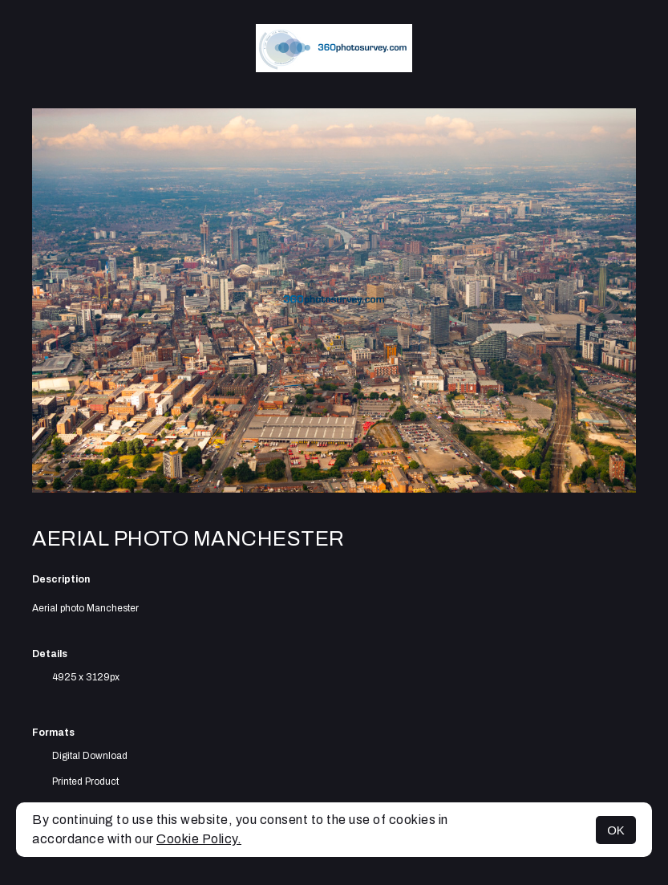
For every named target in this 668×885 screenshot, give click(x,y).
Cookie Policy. (198, 839)
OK (616, 830)
